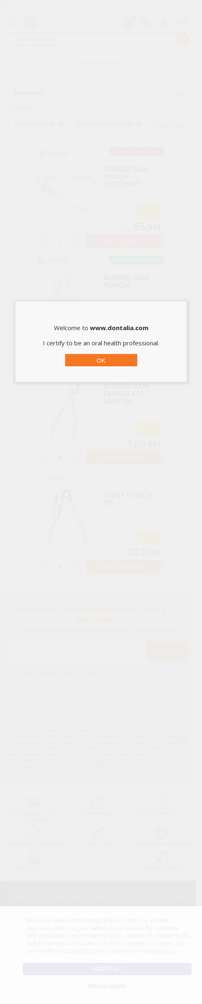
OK (101, 360)
